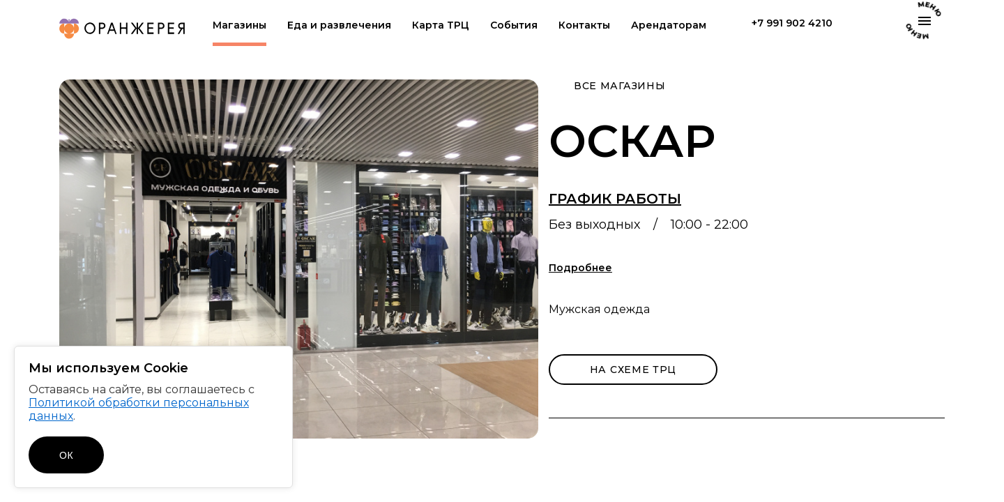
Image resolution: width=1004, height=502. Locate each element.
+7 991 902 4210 (792, 23)
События (514, 25)
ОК (66, 455)
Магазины (239, 25)
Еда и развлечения (339, 25)
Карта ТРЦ (440, 25)
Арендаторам (668, 25)
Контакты (584, 25)
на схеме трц (633, 369)
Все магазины (619, 86)
